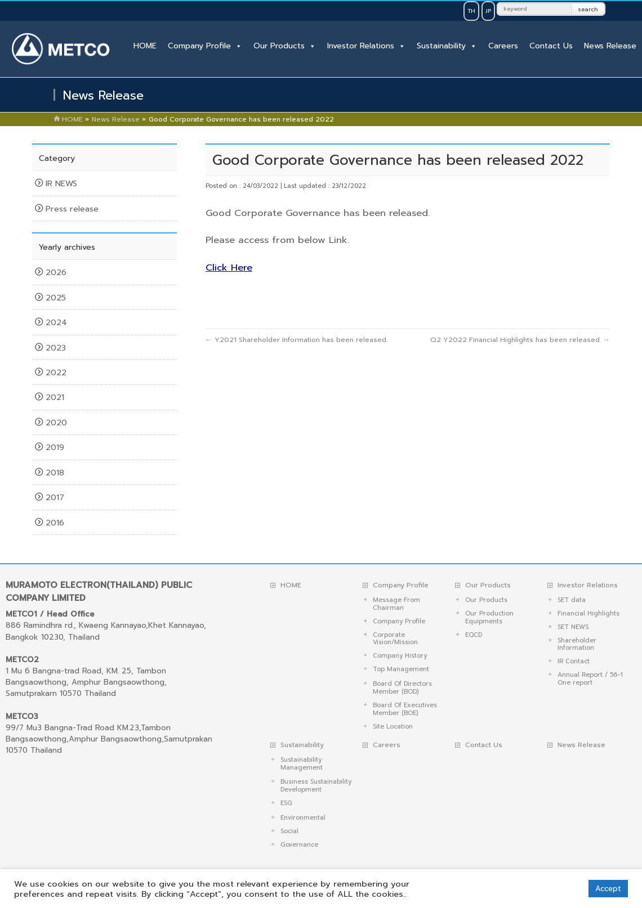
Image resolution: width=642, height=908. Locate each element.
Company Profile (199, 46)
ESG (286, 803)
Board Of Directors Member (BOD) (402, 687)
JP (488, 11)
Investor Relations (360, 46)
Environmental (303, 817)
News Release (610, 46)
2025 (57, 297)
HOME (145, 46)
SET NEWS (573, 627)
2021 (56, 397)
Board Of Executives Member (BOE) (405, 709)
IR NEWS (61, 183)
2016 (56, 522)
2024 (58, 322)
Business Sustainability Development (315, 785)
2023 (57, 347)
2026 (57, 272)
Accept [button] (608, 888)
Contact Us (551, 46)
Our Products (279, 46)
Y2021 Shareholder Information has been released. (296, 340)
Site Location (393, 726)
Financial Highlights (588, 613)
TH (471, 11)
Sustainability (441, 46)
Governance (299, 844)
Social (289, 831)
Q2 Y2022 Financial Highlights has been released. (520, 340)
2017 (56, 497)
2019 (56, 447)
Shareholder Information (577, 644)
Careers (503, 46)
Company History (400, 655)
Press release (72, 209)
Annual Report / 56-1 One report (590, 678)
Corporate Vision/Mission (395, 639)
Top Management (401, 669)
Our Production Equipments (489, 617)
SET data (572, 600)
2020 (58, 422)
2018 (56, 472)
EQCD (473, 635)
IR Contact (574, 661)
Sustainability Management (301, 763)
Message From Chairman (396, 604)
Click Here (229, 267)
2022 (57, 372)
